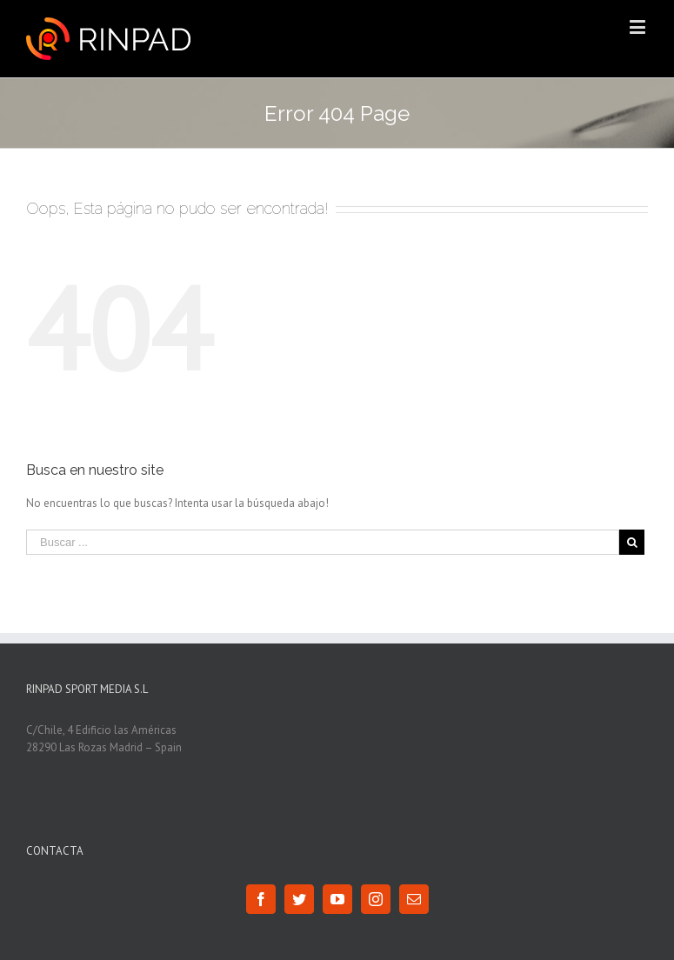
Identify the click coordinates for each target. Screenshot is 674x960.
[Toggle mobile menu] (639, 26)
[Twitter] (299, 899)
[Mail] (414, 899)
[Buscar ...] (322, 542)
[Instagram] (375, 899)
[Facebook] (261, 899)
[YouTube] (337, 899)
